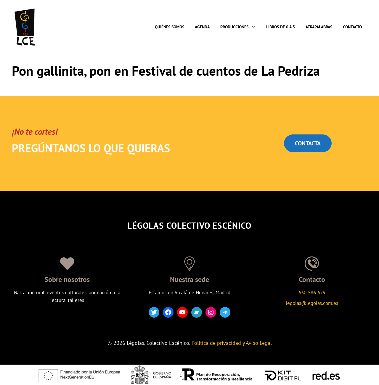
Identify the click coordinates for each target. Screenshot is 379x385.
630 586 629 (311, 292)
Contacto (352, 27)
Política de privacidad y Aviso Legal (232, 342)
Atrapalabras (319, 27)
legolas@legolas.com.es (312, 303)
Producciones (240, 27)
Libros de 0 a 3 (280, 27)
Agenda (202, 27)
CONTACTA (308, 143)
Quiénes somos (169, 27)
